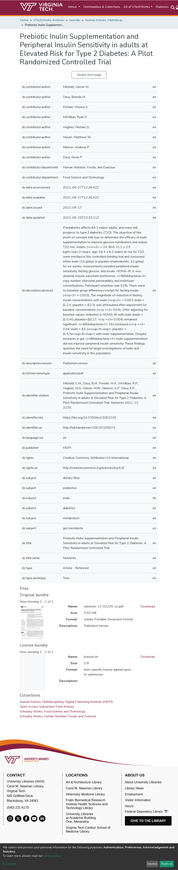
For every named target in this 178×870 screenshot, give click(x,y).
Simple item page (89, 75)
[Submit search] (172, 7)
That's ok (167, 864)
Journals (74, 20)
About (73, 7)
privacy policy (51, 856)
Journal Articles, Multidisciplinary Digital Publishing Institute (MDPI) (105, 20)
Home (24, 20)
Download (147, 606)
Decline (152, 864)
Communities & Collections (101, 7)
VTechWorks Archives (48, 20)
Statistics (162, 7)
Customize (9, 864)
